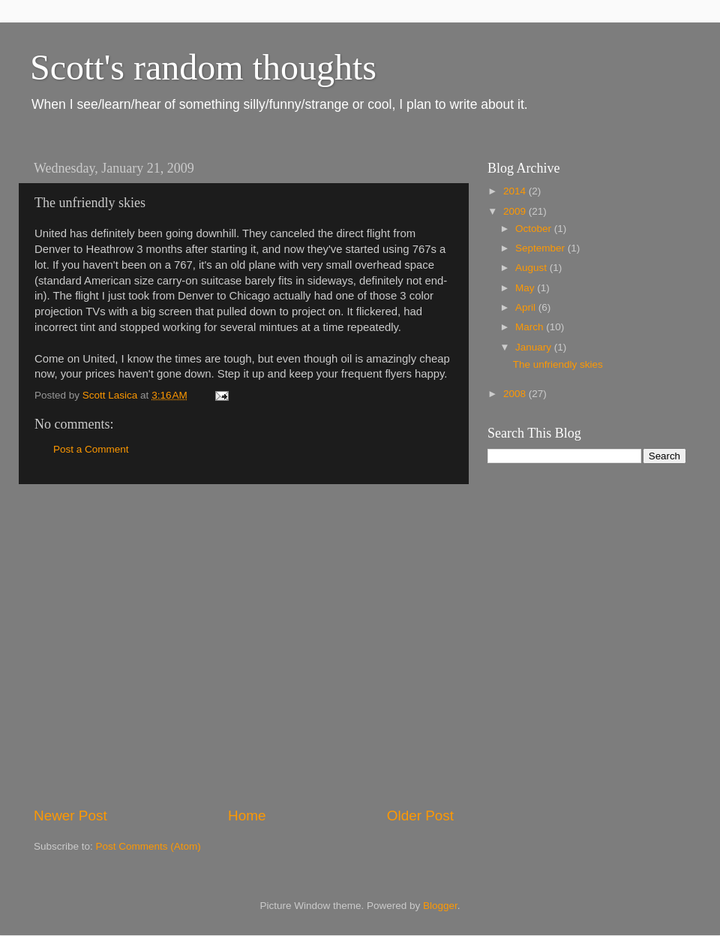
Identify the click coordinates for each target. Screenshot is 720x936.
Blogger (440, 905)
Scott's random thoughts (203, 67)
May (526, 287)
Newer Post (70, 815)
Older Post (420, 815)
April (526, 307)
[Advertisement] (140, 645)
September (541, 248)
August (532, 267)
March (530, 327)
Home (247, 815)
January (534, 347)
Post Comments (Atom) (148, 846)
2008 (516, 393)
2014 (516, 191)
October (534, 228)
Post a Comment (91, 449)
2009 (516, 211)
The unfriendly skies (558, 364)
